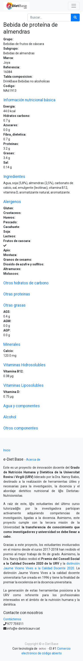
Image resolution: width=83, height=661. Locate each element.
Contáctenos (12, 619)
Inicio (6, 450)
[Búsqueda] (75, 17)
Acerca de (33, 459)
